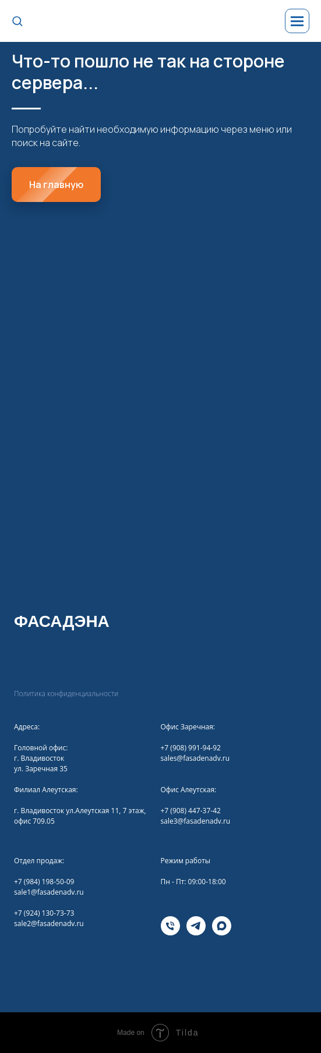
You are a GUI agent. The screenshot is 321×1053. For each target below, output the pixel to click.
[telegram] (196, 932)
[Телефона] (170, 932)
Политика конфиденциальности (66, 694)
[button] (17, 20)
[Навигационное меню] (297, 21)
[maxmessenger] (221, 932)
